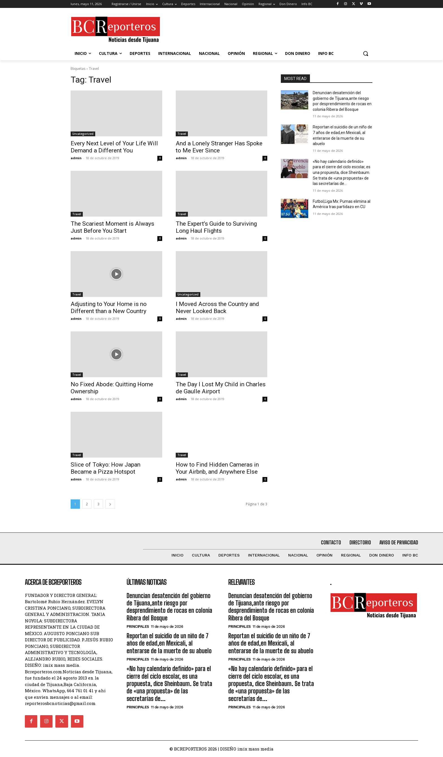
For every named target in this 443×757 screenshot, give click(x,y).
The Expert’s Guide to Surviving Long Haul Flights (216, 227)
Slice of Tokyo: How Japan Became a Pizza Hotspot (105, 468)
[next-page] (110, 504)
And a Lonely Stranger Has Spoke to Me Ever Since (219, 147)
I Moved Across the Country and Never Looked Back (217, 307)
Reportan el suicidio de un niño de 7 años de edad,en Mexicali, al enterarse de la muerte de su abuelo (169, 643)
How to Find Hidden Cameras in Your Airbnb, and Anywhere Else (217, 468)
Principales (138, 626)
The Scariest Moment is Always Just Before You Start (112, 227)
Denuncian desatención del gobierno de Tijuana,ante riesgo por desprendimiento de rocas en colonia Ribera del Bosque (169, 607)
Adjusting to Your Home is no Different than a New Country (109, 307)
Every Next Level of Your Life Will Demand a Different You (114, 147)
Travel (181, 134)
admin (76, 158)
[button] (365, 53)
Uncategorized (83, 134)
